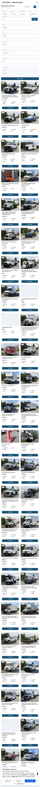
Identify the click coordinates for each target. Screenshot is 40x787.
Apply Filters (20, 78)
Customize (8, 781)
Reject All (19, 781)
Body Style (22, 11)
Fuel (30, 11)
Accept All (30, 781)
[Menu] (37, 2)
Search (34, 19)
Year (12, 11)
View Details (10, 107)
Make (3, 11)
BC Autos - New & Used (12, 2)
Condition (4, 16)
